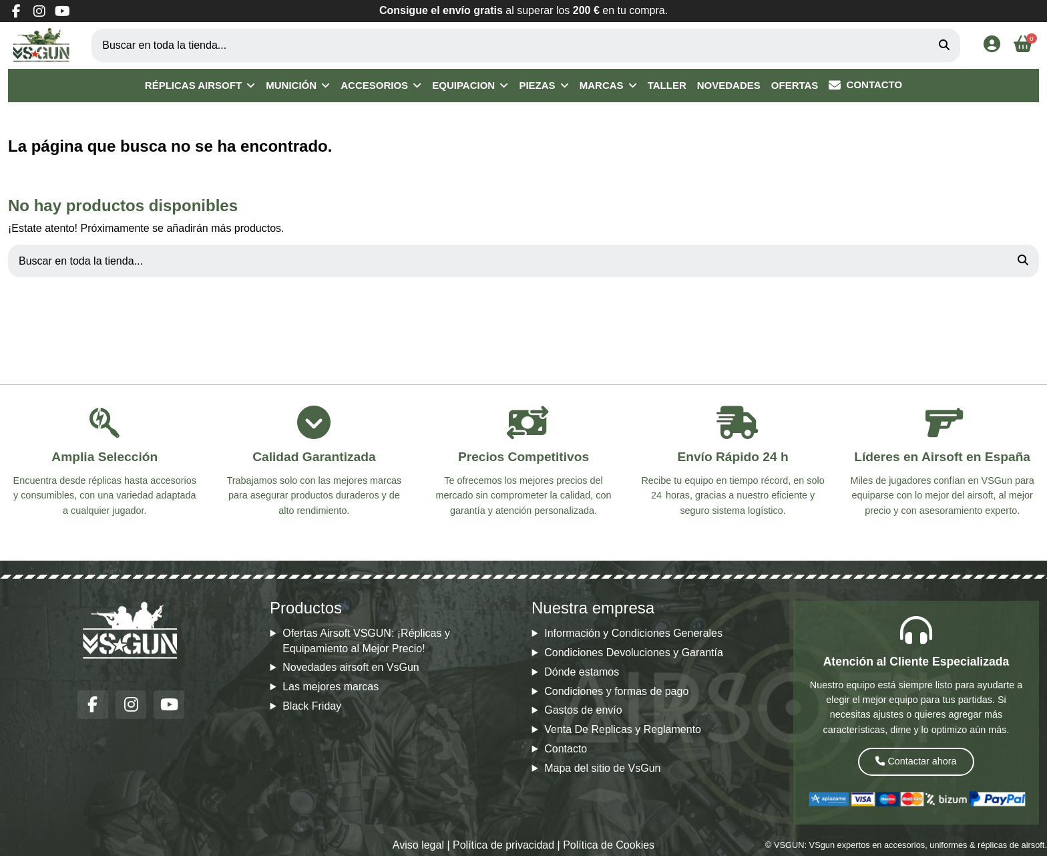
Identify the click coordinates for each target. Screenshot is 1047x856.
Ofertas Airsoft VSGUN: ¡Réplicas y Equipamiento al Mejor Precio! (366, 640)
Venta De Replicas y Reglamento (622, 729)
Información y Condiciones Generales (633, 633)
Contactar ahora (915, 761)
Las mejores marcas (330, 686)
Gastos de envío (583, 710)
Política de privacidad (503, 845)
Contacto (565, 748)
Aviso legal (418, 845)
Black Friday (311, 706)
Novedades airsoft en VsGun (350, 667)
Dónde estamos (581, 672)
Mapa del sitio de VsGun (602, 768)
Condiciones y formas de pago (616, 691)
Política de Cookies (608, 845)
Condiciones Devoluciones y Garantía (633, 652)
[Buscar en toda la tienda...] (944, 45)
